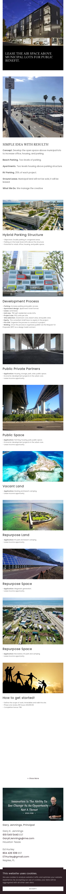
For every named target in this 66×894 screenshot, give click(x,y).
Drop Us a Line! (33, 870)
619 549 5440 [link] (11, 834)
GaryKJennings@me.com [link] (18, 838)
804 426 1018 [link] (10, 853)
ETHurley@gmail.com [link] (16, 856)
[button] (33, 778)
